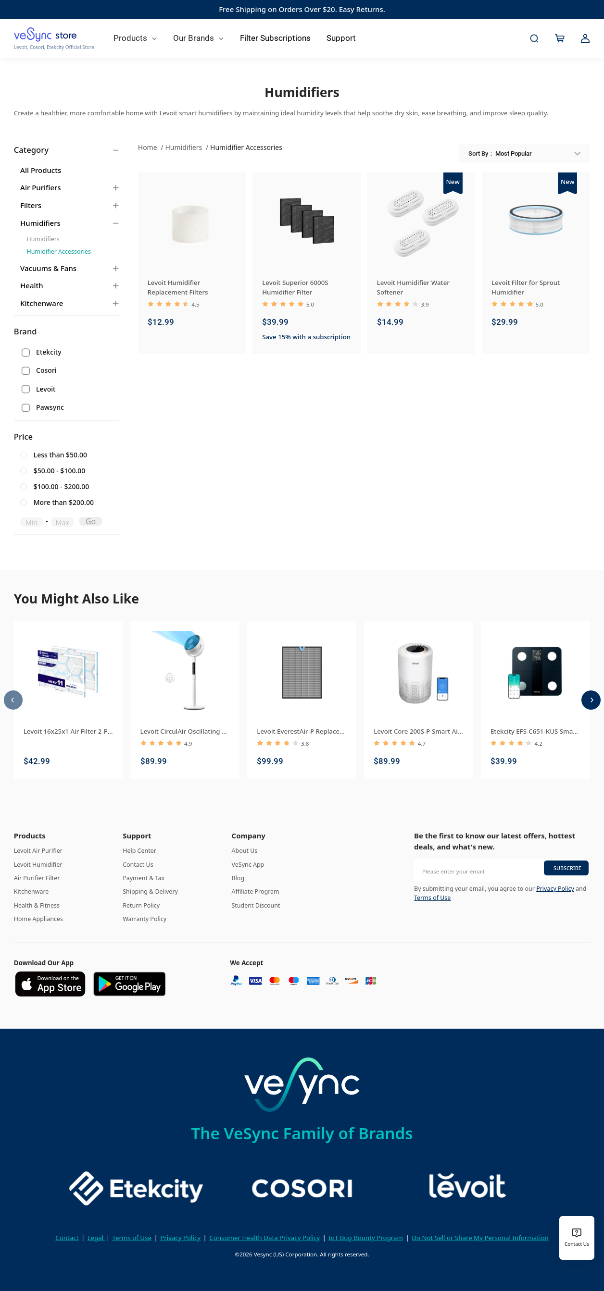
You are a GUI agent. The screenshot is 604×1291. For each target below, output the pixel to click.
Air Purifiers (40, 187)
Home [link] (148, 147)
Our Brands (198, 38)
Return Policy (141, 905)
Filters (30, 205)
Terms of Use (432, 898)
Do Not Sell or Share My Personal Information (480, 1237)
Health (31, 285)
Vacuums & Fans (48, 268)
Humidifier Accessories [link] (246, 147)
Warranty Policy (144, 919)
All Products (40, 170)
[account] (585, 38)
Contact (66, 1237)
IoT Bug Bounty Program (365, 1237)
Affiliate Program (255, 891)
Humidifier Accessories (58, 251)
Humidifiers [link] (184, 147)
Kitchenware (41, 303)
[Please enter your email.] (502, 870)
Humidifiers (40, 223)
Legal (96, 1237)
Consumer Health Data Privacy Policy (264, 1237)
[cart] (560, 38)
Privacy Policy (555, 889)
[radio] (62, 455)
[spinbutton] (31, 522)
